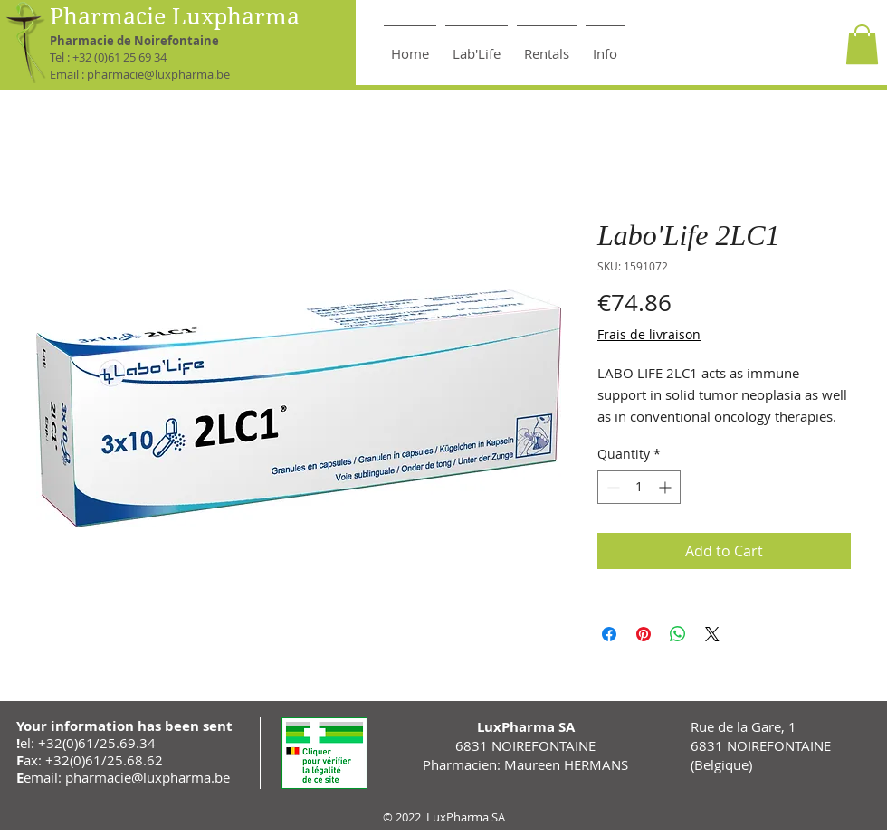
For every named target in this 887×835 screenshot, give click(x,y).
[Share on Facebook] (609, 634)
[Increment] (666, 487)
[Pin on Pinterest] (643, 634)
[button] (862, 44)
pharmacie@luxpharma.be (158, 74)
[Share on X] (712, 634)
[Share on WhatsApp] (678, 634)
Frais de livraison (649, 334)
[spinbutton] (639, 487)
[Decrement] (611, 487)
